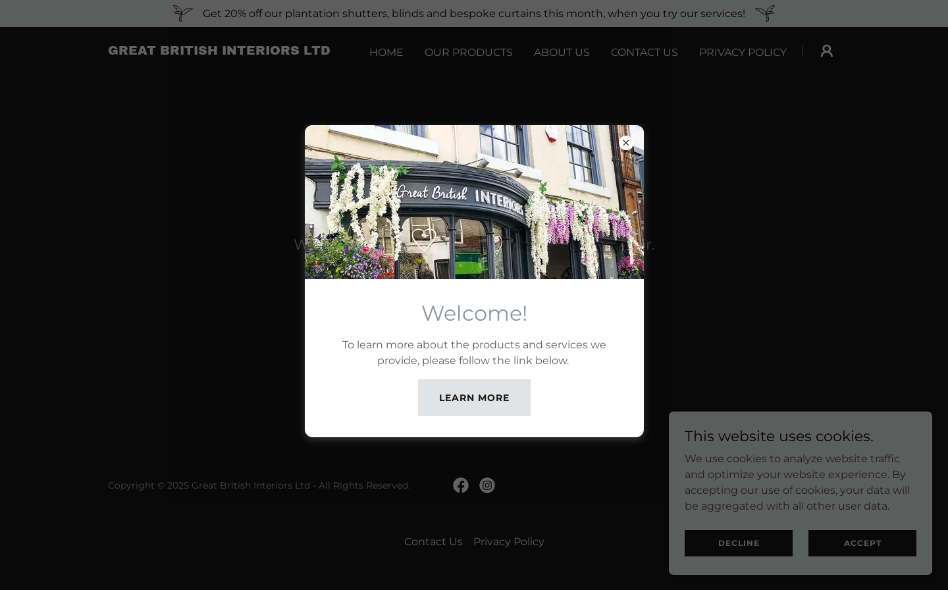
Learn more (474, 398)
